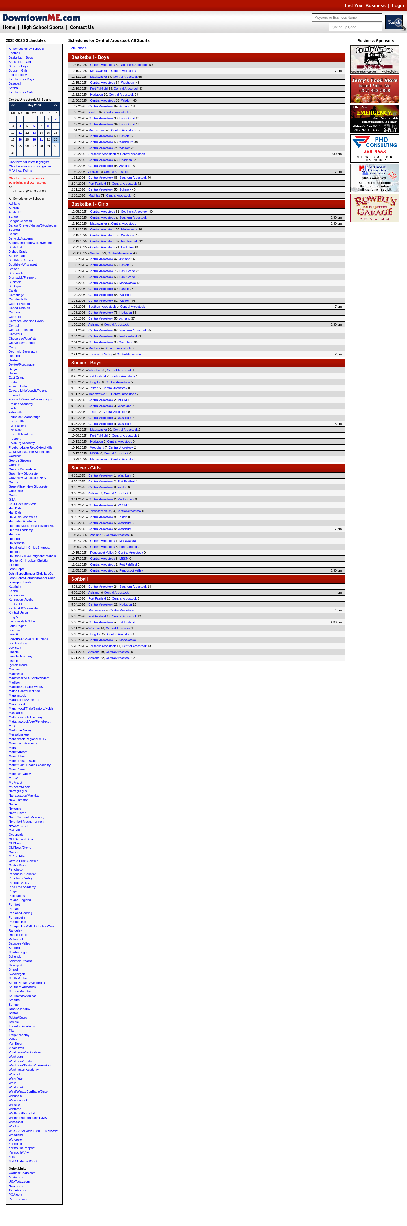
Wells (12, 1083)
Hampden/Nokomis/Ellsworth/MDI (32, 525)
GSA (12, 499)
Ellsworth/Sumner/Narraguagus (30, 399)
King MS (15, 617)
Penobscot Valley (21, 878)
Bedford (14, 229)
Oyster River (17, 865)
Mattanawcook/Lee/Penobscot (29, 721)
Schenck (15, 956)
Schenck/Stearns (20, 961)
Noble (13, 804)
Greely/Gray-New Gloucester (29, 486)
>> (55, 105)
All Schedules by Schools (26, 48)
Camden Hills (18, 299)
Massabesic (17, 712)
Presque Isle (17, 921)
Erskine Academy (21, 404)
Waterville (15, 1074)
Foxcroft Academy (21, 434)
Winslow (14, 1104)
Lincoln (14, 652)
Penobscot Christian (22, 874)
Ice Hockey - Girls (21, 92)
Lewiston (15, 647)
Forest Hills (16, 421)
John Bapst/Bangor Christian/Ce (31, 573)
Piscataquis (17, 895)
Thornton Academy (22, 1026)
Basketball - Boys (21, 57)
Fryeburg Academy (22, 443)
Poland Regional (20, 900)
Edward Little (18, 386)
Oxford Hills (17, 856)
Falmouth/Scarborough (24, 417)
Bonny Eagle (17, 255)
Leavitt (13, 634)
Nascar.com (17, 1186)
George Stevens (20, 460)
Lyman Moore (18, 665)
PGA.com (15, 1194)
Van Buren (16, 1043)
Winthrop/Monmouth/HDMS (28, 1117)
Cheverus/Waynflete (23, 338)
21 (41, 139)
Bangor (14, 216)
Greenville (16, 490)
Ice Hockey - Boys (21, 79)
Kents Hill (15, 604)
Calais (13, 290)
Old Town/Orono (20, 847)
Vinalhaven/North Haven (25, 1052)
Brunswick (16, 273)
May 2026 (34, 105)
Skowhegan (17, 974)
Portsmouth (17, 917)
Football (14, 53)
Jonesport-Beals (20, 582)
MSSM (13, 778)
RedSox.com (18, 1199)
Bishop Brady (18, 251)
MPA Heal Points (20, 170)
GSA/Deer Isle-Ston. (23, 504)
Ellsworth (15, 395)
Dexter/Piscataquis (22, 364)
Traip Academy (19, 1035)
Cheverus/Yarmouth (22, 342)
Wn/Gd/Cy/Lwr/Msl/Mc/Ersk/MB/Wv (33, 1130)
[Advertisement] (376, 308)
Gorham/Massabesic (23, 469)
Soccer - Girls (18, 70)
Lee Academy (18, 643)
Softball (14, 88)
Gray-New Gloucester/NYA (27, 477)
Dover (13, 373)
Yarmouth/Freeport (22, 1148)
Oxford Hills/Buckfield (23, 861)
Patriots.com (17, 1190)
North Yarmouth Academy (26, 817)
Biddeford (15, 247)
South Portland (19, 978)
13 (34, 132)
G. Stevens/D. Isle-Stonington (29, 451)
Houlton (14, 551)
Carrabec (15, 316)
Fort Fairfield (17, 425)
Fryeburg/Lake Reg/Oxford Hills (30, 447)
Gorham (14, 464)
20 (34, 139)
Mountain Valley (20, 773)
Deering (14, 355)
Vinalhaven (16, 1048)
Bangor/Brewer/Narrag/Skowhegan (33, 225)
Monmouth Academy (23, 743)
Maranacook (17, 695)
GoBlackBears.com (22, 1173)
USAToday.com (19, 1181)
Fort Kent (15, 430)
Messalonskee (19, 734)
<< (13, 105)
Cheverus (15, 334)
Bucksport (16, 286)
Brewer (14, 269)
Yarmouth (15, 1143)
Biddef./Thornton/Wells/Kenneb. (31, 242)
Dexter (13, 360)
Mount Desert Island (22, 760)
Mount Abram (18, 752)
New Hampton (19, 799)
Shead (13, 969)
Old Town (15, 843)
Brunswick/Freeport (22, 277)
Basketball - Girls (20, 61)
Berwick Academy (21, 238)
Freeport (15, 438)
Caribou (14, 312)
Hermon (14, 534)
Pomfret (14, 904)
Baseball (15, 83)
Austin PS (15, 212)
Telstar (13, 1013)
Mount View (17, 769)
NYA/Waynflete (19, 826)
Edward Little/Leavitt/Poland (28, 390)
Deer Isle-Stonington (23, 351)
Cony (12, 347)
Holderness (17, 543)
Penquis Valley (19, 882)
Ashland (14, 203)
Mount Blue (17, 756)
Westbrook (16, 1087)
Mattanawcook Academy (25, 717)
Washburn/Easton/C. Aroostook (30, 1065)
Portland (14, 908)
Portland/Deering (20, 913)
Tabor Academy (19, 1008)
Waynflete (16, 1078)
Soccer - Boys (18, 66)
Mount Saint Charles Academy (30, 765)
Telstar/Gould (18, 1017)
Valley (13, 1039)
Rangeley (15, 930)
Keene (13, 590)
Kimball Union (18, 612)
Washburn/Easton (21, 1061)
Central (14, 325)
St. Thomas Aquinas (22, 995)
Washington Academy (24, 1069)
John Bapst (16, 569)
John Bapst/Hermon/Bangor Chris (32, 577)
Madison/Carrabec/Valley (26, 686)
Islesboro (15, 564)
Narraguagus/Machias (24, 795)
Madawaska (17, 673)
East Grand (17, 377)
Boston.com (17, 1177)
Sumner (14, 1004)
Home (9, 27)
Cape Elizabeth (19, 303)
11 (20, 132)
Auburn (14, 208)
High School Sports (43, 27)
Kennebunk (17, 595)
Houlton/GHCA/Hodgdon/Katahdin (32, 556)
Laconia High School (23, 621)
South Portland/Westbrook (27, 982)
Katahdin (15, 586)
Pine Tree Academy (22, 887)
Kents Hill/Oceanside (23, 608)
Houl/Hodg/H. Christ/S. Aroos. (29, 547)
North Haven (17, 813)
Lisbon (13, 660)
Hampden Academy (22, 521)
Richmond (16, 939)
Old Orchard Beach (22, 839)
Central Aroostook (21, 329)
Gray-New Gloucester (24, 473)
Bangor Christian (20, 221)
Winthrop (15, 1109)
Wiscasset (16, 1122)
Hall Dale (15, 508)
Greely (13, 482)
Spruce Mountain (20, 991)
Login (398, 5)
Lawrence (15, 630)
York (12, 1156)
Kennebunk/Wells (21, 599)
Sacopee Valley (19, 943)
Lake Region (17, 626)
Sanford (14, 947)
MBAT (13, 726)
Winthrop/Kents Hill (22, 1113)
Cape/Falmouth (19, 308)
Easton (13, 382)
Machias (14, 669)
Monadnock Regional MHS (27, 739)
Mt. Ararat (15, 782)
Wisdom (14, 1126)
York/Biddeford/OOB (23, 1161)
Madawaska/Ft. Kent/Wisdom (29, 678)
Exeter (13, 408)
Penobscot (16, 869)
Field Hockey (18, 74)
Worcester (16, 1139)
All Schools (78, 47)
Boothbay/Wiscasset (23, 264)
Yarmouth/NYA (19, 1152)
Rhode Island (18, 934)
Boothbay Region (21, 260)
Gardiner (15, 456)
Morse (13, 747)
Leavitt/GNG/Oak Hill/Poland (28, 639)
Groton (13, 495)
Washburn (16, 1056)
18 (20, 139)
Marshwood (17, 704)
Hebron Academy (21, 530)
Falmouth (15, 412)
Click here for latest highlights (29, 162)
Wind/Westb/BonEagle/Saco (28, 1091)
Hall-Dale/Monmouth (23, 517)
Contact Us (82, 27)
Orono (13, 852)
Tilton (12, 1030)
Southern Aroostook (22, 987)
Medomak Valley (20, 730)
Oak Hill (14, 830)
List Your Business (365, 5)
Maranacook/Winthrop (24, 699)
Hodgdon (15, 538)
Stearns (14, 1000)
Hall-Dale (15, 512)
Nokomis (15, 808)
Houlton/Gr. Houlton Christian (29, 560)
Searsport (15, 965)
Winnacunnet (18, 1100)
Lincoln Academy (20, 656)
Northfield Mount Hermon (26, 821)
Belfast (13, 234)
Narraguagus (18, 791)
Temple (14, 1022)
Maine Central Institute (24, 691)
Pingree (14, 891)
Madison (15, 682)
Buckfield (15, 282)
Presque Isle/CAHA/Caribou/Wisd (32, 926)
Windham (15, 1096)
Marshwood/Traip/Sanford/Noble (31, 708)
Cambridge (16, 295)
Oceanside (16, 834)
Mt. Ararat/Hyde (19, 786)
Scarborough (18, 952)
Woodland (16, 1135)
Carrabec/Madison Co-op (26, 321)
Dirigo (13, 369)
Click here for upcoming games (30, 166)
